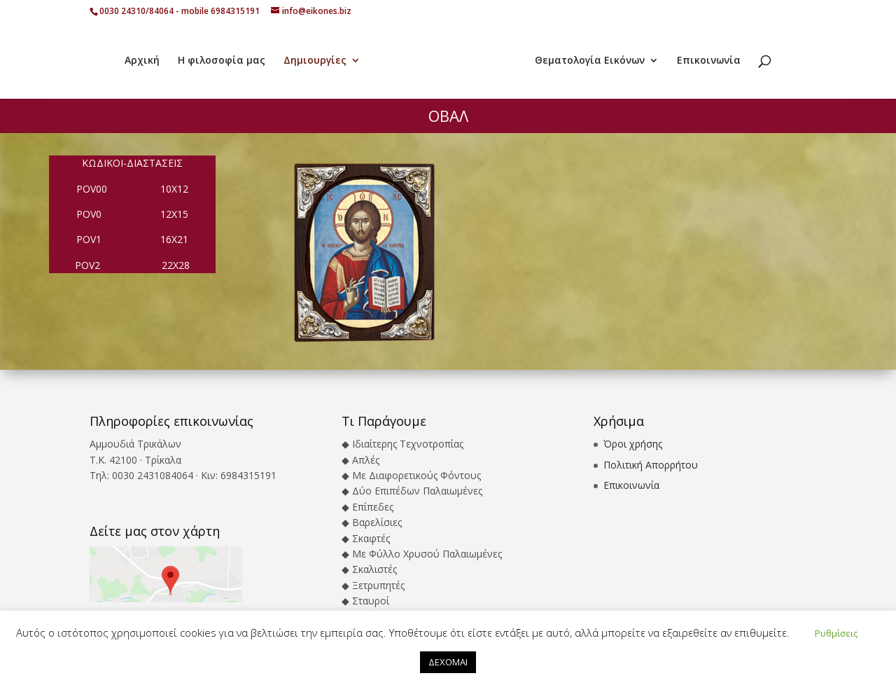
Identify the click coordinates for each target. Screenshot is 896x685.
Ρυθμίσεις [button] (836, 633)
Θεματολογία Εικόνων (590, 61)
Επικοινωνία (709, 61)
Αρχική (142, 61)
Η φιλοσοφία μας (221, 61)
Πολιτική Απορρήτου (650, 464)
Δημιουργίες (315, 61)
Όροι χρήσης (632, 443)
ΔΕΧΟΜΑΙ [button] (448, 662)
